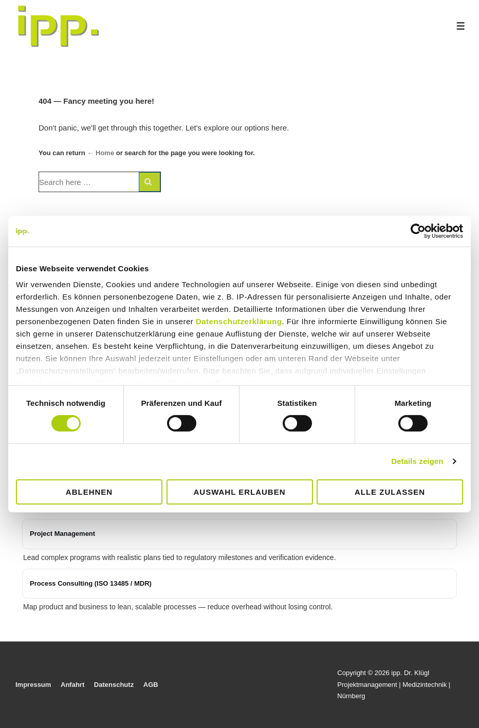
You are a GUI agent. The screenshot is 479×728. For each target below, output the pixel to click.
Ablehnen (89, 492)
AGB (150, 684)
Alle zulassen (390, 492)
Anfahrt (72, 684)
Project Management (62, 533)
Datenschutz (114, 684)
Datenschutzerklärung (239, 321)
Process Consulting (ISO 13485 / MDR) (91, 583)
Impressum (33, 684)
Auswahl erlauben (239, 492)
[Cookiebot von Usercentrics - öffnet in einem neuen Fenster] (418, 230)
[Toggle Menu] (461, 26)
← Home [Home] (100, 153)
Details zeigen (417, 461)
